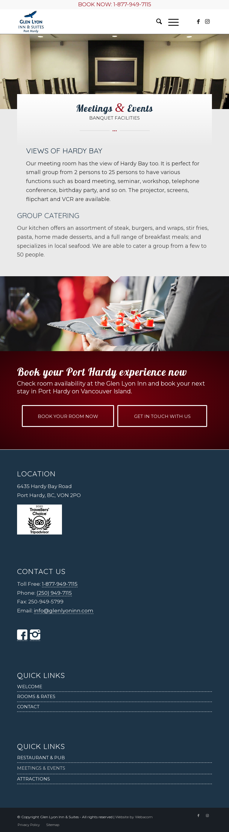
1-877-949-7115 (132, 4)
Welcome (29, 686)
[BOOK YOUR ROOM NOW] (68, 416)
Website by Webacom (134, 817)
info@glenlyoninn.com (63, 611)
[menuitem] (156, 22)
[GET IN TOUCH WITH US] (162, 416)
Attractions (33, 779)
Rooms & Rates (36, 696)
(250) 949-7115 (54, 593)
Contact (28, 706)
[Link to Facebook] (198, 21)
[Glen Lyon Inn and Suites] (95, 22)
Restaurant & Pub (41, 757)
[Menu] (170, 22)
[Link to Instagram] (207, 21)
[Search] (156, 22)
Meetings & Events (41, 768)
